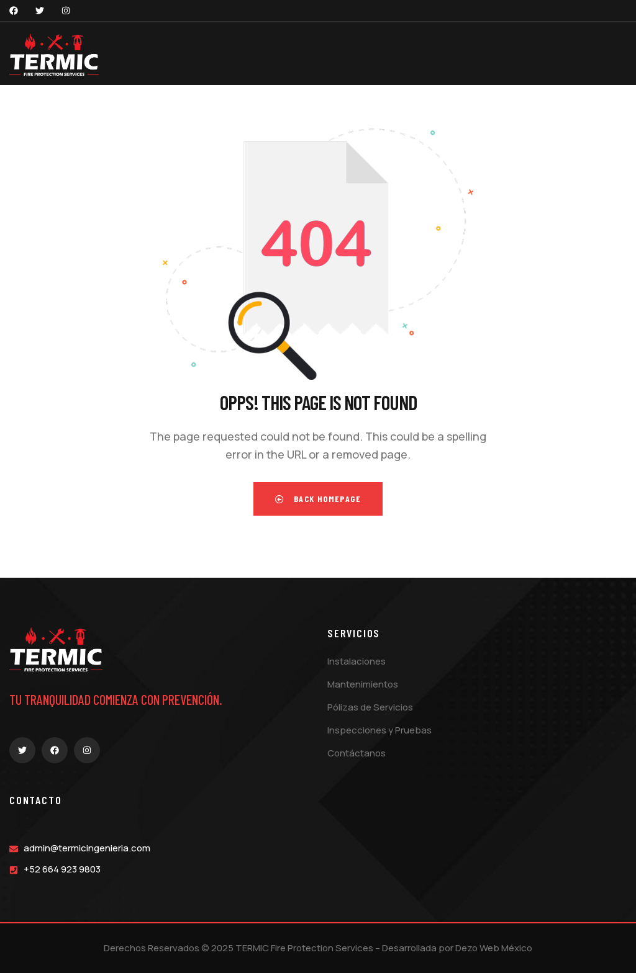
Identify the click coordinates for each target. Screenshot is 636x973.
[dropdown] (613, 54)
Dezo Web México (493, 947)
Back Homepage (318, 498)
